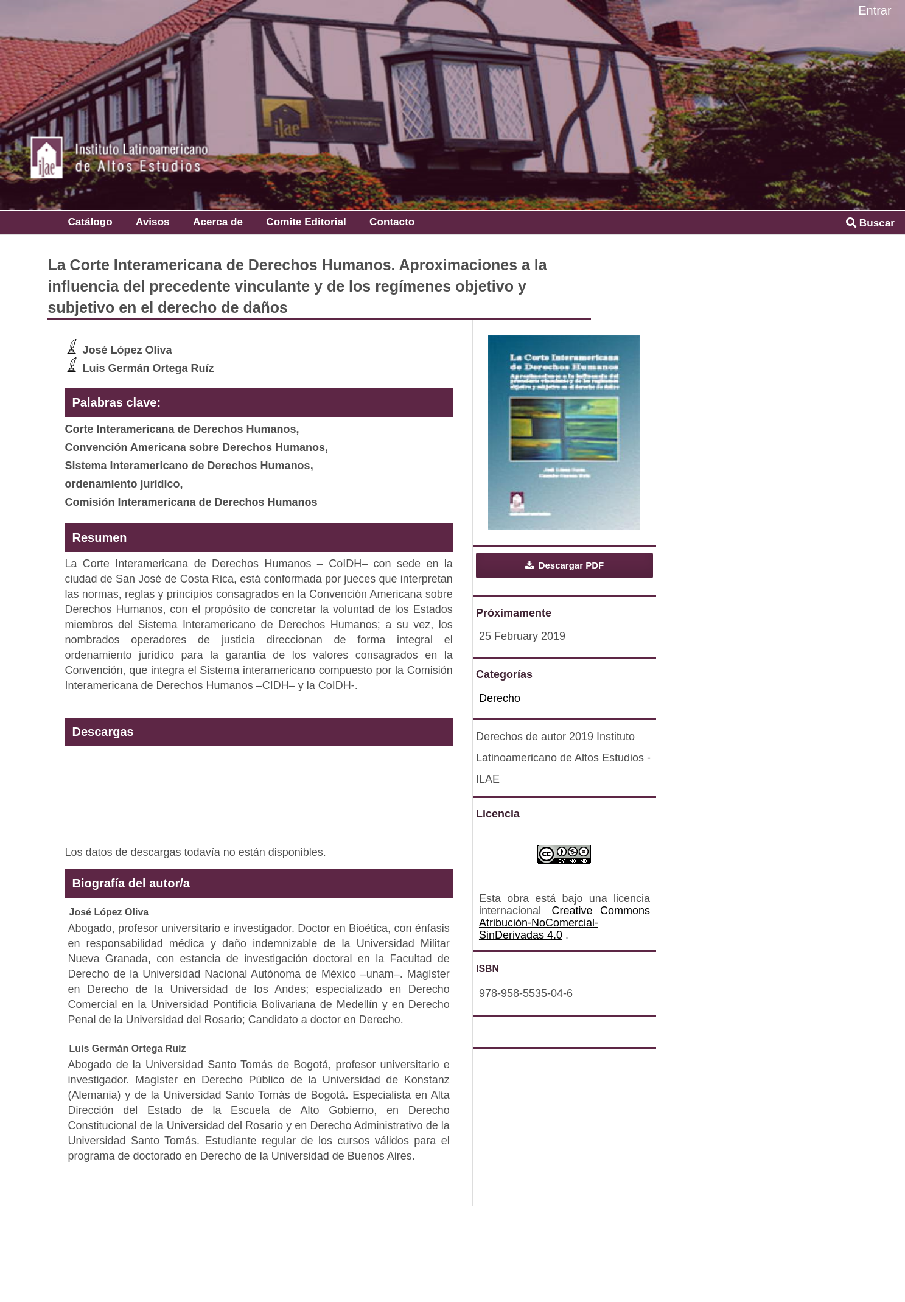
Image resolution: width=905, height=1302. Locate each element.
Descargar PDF (570, 565)
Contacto (391, 221)
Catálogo (90, 221)
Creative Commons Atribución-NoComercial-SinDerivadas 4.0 (564, 923)
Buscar (870, 223)
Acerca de (218, 221)
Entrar (874, 10)
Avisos (153, 221)
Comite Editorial (306, 221)
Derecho (499, 698)
